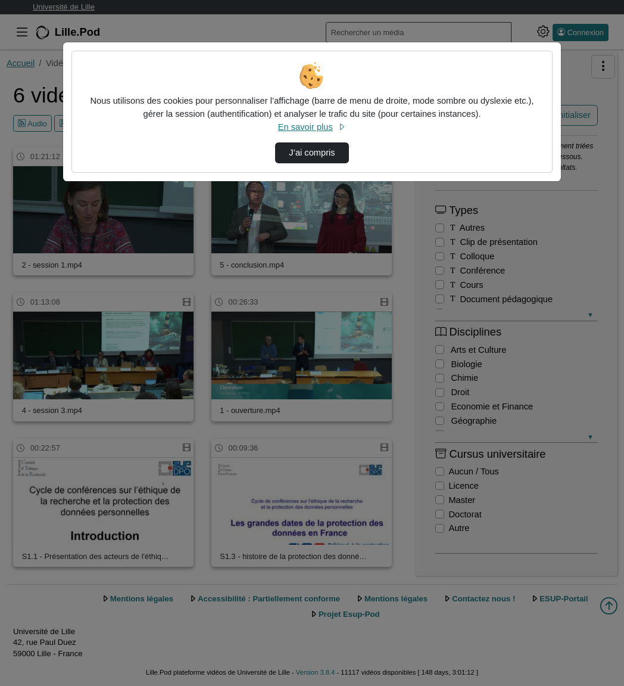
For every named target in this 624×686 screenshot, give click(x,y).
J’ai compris (312, 152)
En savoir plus (312, 127)
